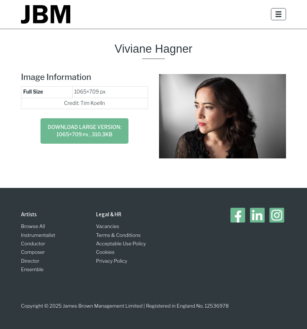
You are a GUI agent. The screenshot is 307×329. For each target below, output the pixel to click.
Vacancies (107, 226)
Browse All (33, 226)
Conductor (33, 243)
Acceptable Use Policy (121, 243)
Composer (33, 252)
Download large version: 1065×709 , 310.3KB (84, 130)
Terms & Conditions (118, 235)
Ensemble (32, 269)
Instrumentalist (38, 235)
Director (30, 261)
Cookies (105, 252)
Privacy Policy (111, 261)
